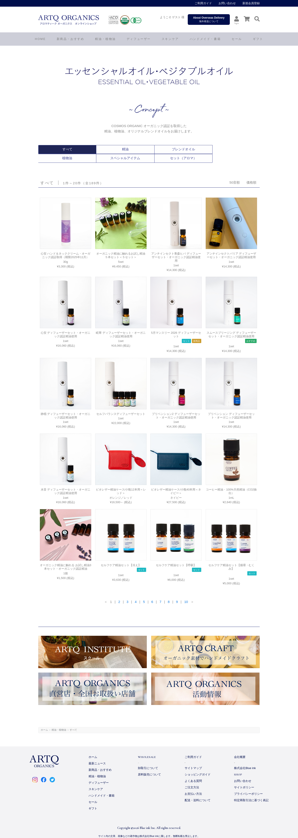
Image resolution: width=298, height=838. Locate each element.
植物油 (167, 149)
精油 (93, 149)
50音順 (234, 173)
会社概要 (240, 748)
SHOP (238, 765)
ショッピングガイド (198, 765)
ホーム (44, 721)
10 (186, 593)
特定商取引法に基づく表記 (251, 791)
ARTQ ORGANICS (99, 20)
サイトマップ (193, 759)
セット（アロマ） (241, 149)
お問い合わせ (227, 3)
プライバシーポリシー (248, 785)
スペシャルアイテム (204, 149)
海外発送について (209, 19)
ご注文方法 (192, 778)
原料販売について (149, 765)
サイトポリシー (244, 778)
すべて (56, 149)
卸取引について (148, 759)
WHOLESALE (147, 748)
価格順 (251, 173)
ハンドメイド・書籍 (101, 786)
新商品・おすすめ (100, 761)
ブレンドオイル (130, 149)
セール (93, 793)
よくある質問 (193, 772)
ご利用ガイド (203, 3)
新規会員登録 (251, 3)
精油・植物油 (59, 721)
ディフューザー (139, 39)
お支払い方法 (193, 785)
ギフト (93, 799)
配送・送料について (198, 791)
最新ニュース (97, 754)
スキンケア (96, 780)
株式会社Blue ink (245, 759)
